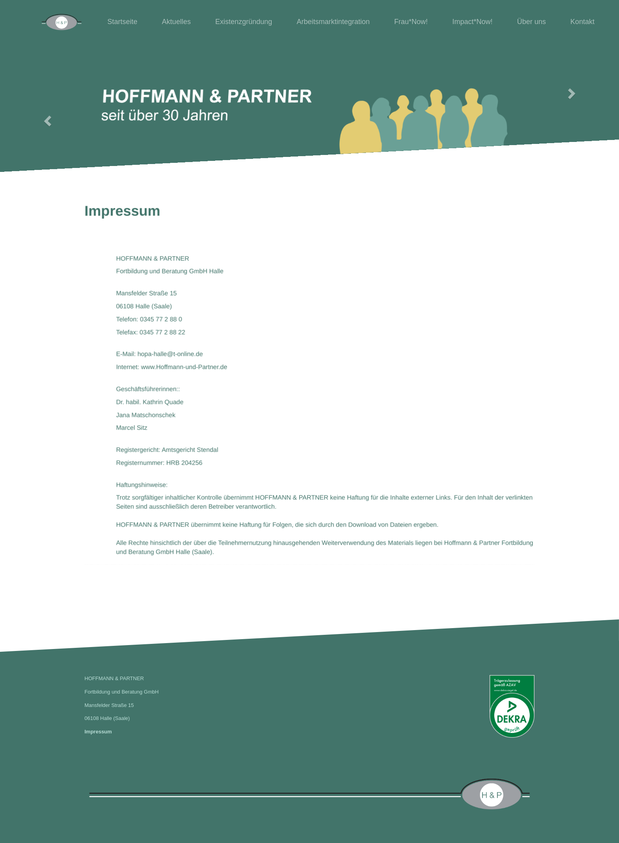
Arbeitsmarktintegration (333, 22)
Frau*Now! (411, 22)
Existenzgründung (243, 22)
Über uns (531, 22)
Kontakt (582, 22)
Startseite (122, 22)
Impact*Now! (472, 22)
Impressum (98, 732)
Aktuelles (176, 22)
